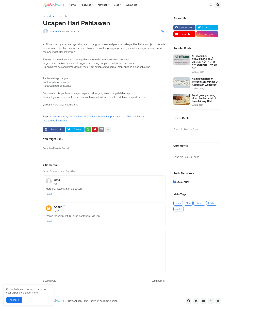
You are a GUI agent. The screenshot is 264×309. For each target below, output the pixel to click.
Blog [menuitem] (116, 4)
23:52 (56, 183)
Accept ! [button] (14, 300)
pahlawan (115, 116)
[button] (211, 5)
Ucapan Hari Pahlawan (55, 120)
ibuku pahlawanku (99, 116)
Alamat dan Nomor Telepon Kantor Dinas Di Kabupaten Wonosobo (205, 81)
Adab (178, 203)
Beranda (47, 16)
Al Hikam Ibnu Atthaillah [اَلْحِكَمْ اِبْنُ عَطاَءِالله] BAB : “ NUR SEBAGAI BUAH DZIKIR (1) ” (204, 62)
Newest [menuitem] (102, 4)
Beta (57, 179)
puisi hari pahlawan (133, 116)
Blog (188, 203)
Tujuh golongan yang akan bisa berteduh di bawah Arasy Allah (204, 98)
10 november (62, 16)
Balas (49, 194)
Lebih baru (50, 280)
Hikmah (199, 203)
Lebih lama (158, 280)
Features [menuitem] (85, 4)
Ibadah (211, 203)
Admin (58, 207)
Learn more (31, 292)
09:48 (56, 210)
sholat (178, 209)
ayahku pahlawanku (76, 116)
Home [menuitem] (72, 4)
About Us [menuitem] (131, 4)
